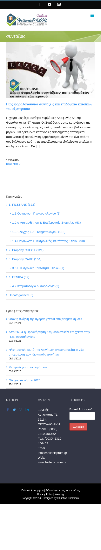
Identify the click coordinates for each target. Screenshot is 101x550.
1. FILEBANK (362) (22, 204)
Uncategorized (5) (21, 295)
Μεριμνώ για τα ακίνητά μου (28, 367)
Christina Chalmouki (68, 498)
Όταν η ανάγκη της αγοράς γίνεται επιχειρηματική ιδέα (45, 319)
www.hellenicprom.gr (52, 462)
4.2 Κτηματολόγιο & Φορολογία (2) (35, 286)
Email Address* (80, 409)
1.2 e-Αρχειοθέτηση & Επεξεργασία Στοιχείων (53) (46, 222)
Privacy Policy (45, 494)
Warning (59, 494)
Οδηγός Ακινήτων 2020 (24, 380)
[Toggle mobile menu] (92, 15)
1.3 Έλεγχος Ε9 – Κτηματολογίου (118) (38, 232)
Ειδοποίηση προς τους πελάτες (63, 490)
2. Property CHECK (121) (26, 250)
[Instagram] (20, 409)
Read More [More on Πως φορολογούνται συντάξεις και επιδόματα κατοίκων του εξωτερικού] (12, 163)
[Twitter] (14, 409)
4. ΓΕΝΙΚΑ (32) (19, 277)
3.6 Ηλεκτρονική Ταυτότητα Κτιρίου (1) (38, 268)
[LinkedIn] (27, 409)
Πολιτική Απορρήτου (32, 490)
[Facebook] (7, 409)
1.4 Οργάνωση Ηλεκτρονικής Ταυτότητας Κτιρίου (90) (48, 241)
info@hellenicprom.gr (52, 453)
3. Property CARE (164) (25, 259)
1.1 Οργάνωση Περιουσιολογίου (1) (36, 213)
